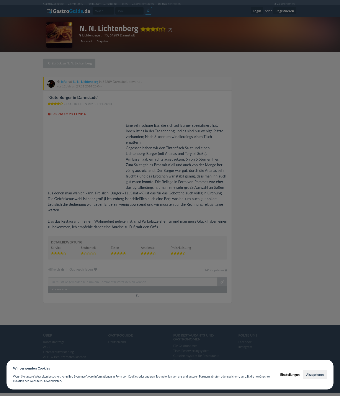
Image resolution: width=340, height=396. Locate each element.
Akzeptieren (315, 374)
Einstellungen (290, 374)
